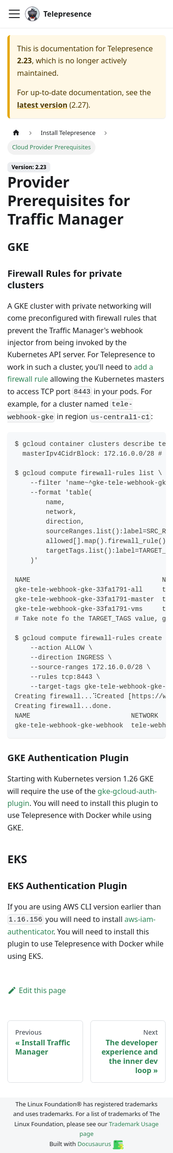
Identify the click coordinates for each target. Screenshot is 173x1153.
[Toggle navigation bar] (14, 14)
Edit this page (36, 990)
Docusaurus (101, 1144)
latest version (42, 105)
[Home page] (16, 133)
